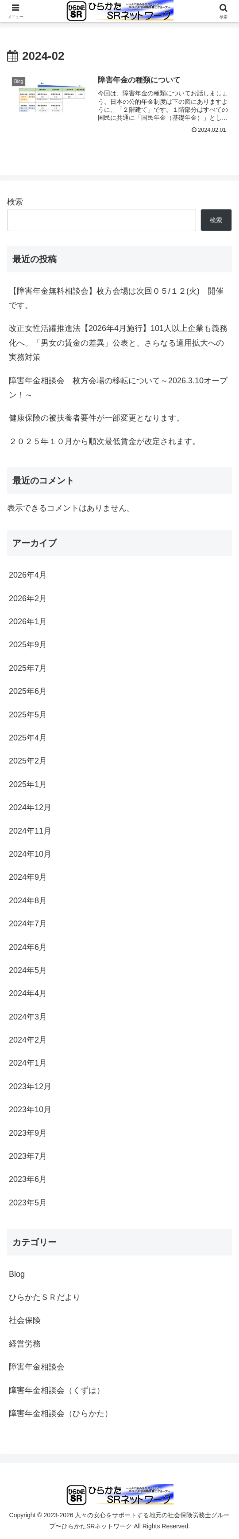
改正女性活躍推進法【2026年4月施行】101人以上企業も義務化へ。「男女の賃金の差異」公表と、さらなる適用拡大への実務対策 (118, 343)
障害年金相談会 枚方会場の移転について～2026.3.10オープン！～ (118, 387)
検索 (15, 201)
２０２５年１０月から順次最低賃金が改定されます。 (104, 441)
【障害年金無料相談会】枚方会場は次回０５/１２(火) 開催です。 (116, 298)
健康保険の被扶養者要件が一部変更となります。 (96, 417)
